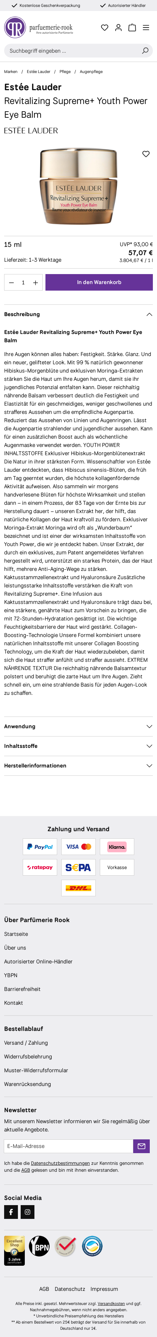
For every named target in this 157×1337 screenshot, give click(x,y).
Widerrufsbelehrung (28, 1056)
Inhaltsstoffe (21, 746)
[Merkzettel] (105, 27)
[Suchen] (145, 51)
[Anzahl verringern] (11, 282)
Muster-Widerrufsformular (36, 1070)
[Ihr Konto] (118, 27)
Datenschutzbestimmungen (60, 1163)
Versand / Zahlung (26, 1042)
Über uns (15, 947)
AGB (25, 1170)
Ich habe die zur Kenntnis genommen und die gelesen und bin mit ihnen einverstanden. (74, 1166)
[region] (78, 186)
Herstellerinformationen (35, 765)
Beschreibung (22, 314)
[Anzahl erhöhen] (36, 282)
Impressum (104, 1289)
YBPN (11, 975)
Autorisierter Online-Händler (38, 961)
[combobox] (70, 51)
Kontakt (13, 1002)
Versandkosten (111, 1303)
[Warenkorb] (132, 27)
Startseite (16, 934)
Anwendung (19, 726)
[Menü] (146, 27)
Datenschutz (70, 1289)
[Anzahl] (23, 282)
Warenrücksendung (27, 1084)
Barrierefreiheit (22, 989)
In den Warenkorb (99, 282)
